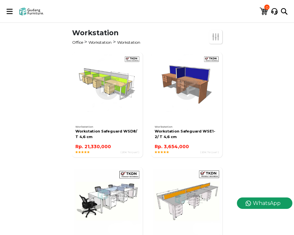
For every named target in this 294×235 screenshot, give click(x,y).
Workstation (100, 42)
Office (78, 42)
